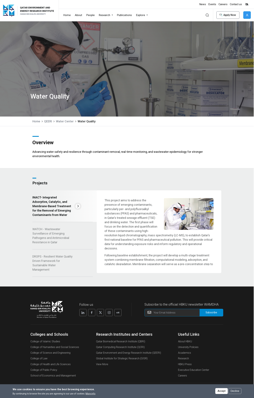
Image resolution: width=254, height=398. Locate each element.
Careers (223, 4)
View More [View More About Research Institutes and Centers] (102, 365)
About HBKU (185, 342)
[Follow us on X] (100, 314)
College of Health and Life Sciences (50, 365)
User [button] (247, 15)
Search (207, 15)
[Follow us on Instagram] (109, 314)
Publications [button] (124, 15)
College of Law (38, 359)
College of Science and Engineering (50, 354)
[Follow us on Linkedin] (83, 314)
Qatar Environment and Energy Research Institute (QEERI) (128, 354)
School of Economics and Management (53, 377)
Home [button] (67, 15)
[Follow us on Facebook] (91, 314)
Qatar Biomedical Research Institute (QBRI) (120, 342)
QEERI (48, 121)
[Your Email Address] (184, 314)
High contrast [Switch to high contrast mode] (246, 4)
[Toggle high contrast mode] (246, 4)
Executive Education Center (193, 371)
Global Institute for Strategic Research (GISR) (122, 359)
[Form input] (211, 314)
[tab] (62, 208)
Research (183, 359)
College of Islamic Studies (45, 342)
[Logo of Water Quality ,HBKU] (36, 10)
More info (90, 394)
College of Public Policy (43, 371)
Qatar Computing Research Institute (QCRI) (120, 348)
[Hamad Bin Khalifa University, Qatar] (10, 10)
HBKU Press (185, 365)
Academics (184, 354)
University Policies (188, 348)
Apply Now (227, 15)
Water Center (65, 121)
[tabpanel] (159, 233)
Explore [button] (140, 15)
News (202, 4)
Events (212, 4)
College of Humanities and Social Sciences (54, 348)
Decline (235, 391)
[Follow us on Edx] (117, 314)
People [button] (90, 15)
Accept (221, 391)
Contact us (236, 4)
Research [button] (104, 15)
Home (36, 121)
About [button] (78, 15)
